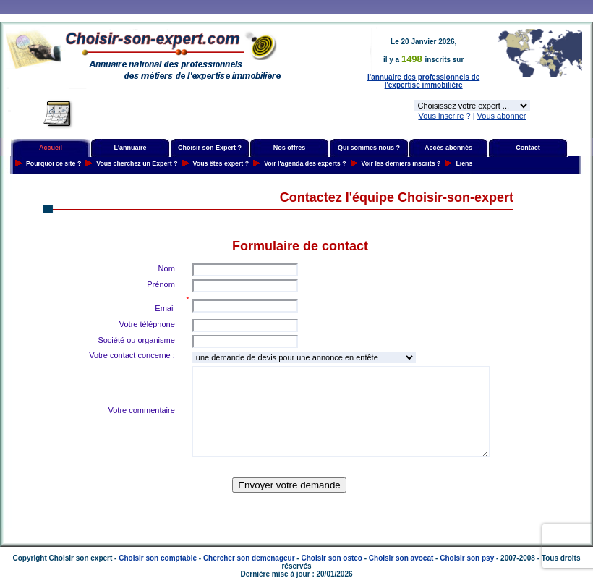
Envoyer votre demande (289, 485)
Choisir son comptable (158, 558)
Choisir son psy (467, 558)
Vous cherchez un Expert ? (136, 163)
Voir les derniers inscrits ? (401, 163)
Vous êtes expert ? (221, 163)
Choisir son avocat (401, 558)
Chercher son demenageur (249, 558)
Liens (464, 163)
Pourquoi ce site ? (53, 163)
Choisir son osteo (331, 558)
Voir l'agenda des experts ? (305, 163)
